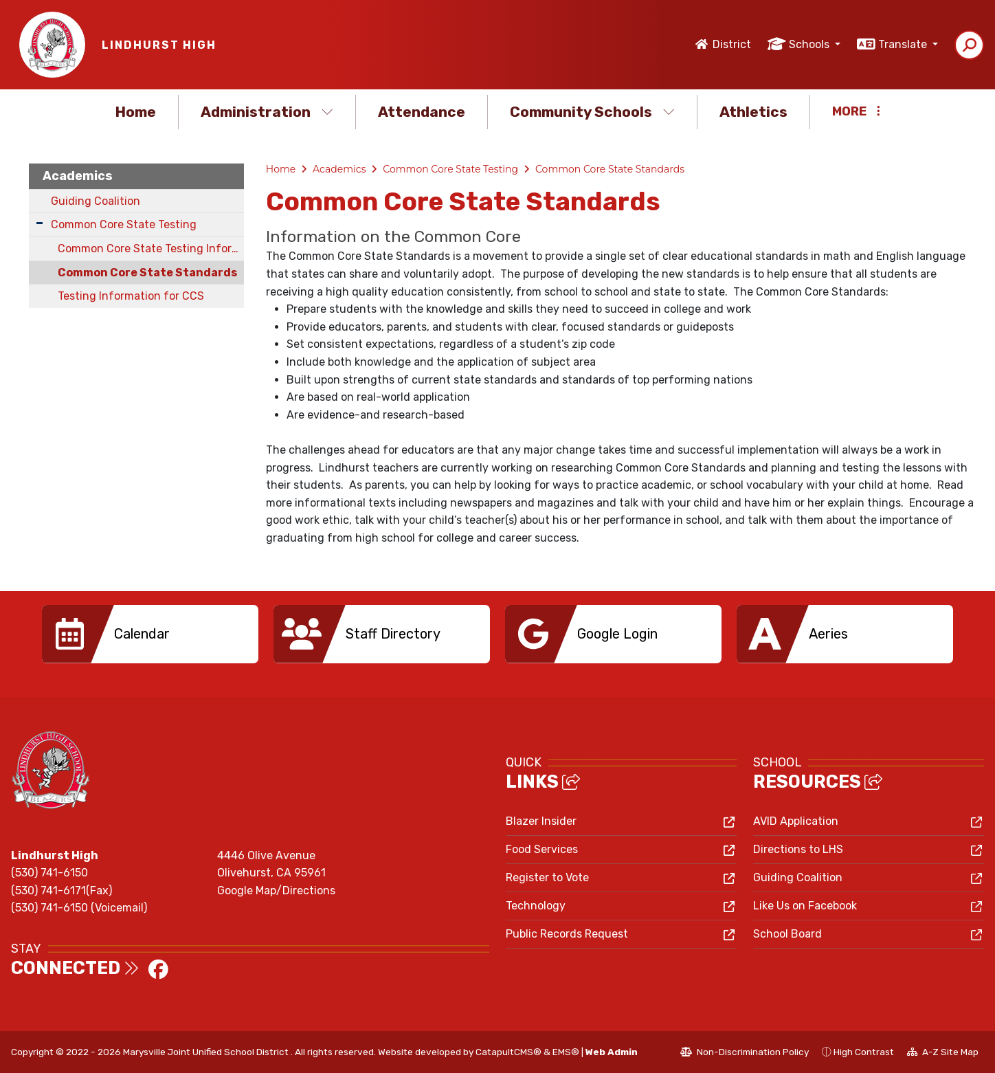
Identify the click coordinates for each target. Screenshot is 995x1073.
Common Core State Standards (147, 272)
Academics (78, 176)
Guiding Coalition (95, 201)
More (856, 111)
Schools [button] (810, 44)
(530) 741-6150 (49, 872)
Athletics (753, 111)
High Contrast (864, 1051)
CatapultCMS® (508, 1051)
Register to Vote (547, 877)
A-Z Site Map (943, 1053)
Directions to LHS (798, 849)
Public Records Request (567, 933)
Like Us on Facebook (805, 905)
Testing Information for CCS (131, 295)
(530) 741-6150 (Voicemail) (79, 907)
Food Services (542, 849)
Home (135, 111)
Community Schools (592, 111)
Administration (267, 111)
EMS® (565, 1051)
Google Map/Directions (276, 890)
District (732, 44)
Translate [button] (904, 44)
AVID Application (795, 821)
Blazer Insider (541, 821)
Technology (536, 905)
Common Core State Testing (124, 224)
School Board (787, 933)
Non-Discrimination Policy (744, 1053)
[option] (150, 634)
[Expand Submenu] (39, 223)
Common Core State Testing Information (151, 248)
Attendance (421, 111)
